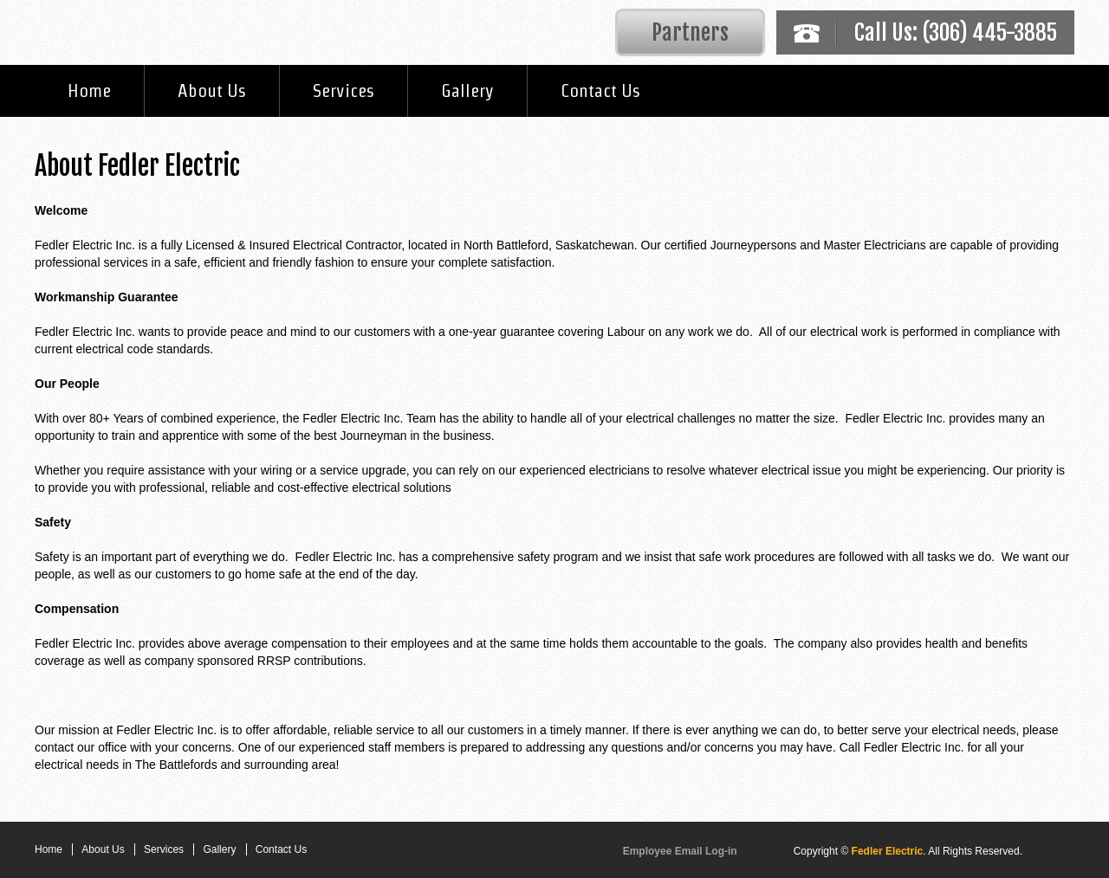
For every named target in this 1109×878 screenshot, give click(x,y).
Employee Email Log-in (680, 851)
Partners (690, 32)
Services (343, 90)
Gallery (467, 90)
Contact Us (600, 90)
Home (89, 90)
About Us (212, 90)
